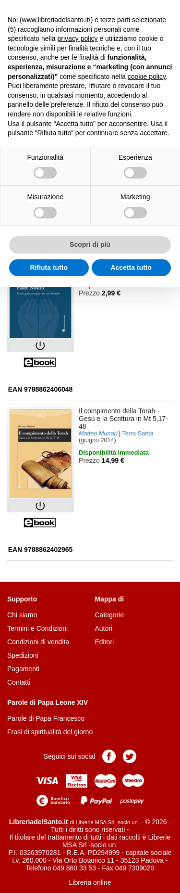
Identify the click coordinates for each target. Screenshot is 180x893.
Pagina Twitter (129, 756)
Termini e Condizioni (37, 628)
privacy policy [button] (78, 38)
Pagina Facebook (109, 756)
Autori (104, 628)
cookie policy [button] (147, 76)
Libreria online (90, 882)
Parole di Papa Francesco (45, 718)
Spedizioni (22, 655)
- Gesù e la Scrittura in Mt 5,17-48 (123, 418)
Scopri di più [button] (90, 244)
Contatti (18, 682)
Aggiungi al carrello (106, 312)
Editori (104, 642)
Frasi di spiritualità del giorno (50, 732)
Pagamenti (23, 669)
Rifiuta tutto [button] (49, 267)
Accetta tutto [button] (131, 267)
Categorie (109, 615)
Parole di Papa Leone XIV (47, 702)
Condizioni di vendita (38, 642)
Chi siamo (22, 615)
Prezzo (89, 293)
